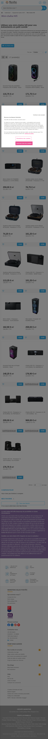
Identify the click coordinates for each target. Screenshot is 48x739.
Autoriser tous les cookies (24, 143)
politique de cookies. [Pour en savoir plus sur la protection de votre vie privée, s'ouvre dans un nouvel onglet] (29, 133)
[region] (24, 126)
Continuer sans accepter (39, 114)
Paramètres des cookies (23, 138)
